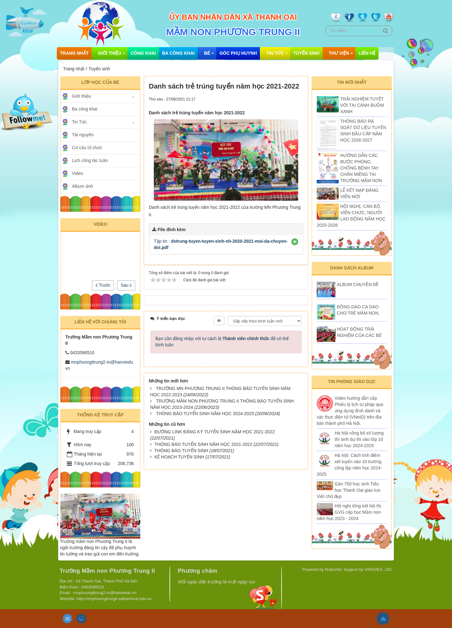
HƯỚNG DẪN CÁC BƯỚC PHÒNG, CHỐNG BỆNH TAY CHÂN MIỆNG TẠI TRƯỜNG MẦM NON (361, 168)
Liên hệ (366, 53)
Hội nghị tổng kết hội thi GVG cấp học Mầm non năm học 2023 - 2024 (349, 512)
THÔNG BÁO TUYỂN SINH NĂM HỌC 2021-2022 (203, 444)
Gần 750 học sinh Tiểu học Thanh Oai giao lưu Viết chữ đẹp (348, 490)
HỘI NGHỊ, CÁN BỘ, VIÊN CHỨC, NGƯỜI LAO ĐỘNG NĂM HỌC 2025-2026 (351, 216)
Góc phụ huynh (238, 53)
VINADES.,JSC (378, 569)
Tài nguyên (83, 134)
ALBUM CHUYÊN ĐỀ (358, 284)
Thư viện (339, 53)
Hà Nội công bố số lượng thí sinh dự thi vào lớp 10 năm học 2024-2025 (359, 439)
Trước (102, 285)
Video (77, 173)
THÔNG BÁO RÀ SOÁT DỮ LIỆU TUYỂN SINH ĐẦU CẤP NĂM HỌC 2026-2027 (363, 131)
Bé (207, 53)
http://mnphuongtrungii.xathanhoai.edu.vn (114, 598)
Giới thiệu (109, 53)
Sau (126, 285)
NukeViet (333, 569)
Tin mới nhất (352, 82)
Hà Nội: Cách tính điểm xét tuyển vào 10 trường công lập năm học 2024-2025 (349, 465)
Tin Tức (275, 53)
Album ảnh (82, 186)
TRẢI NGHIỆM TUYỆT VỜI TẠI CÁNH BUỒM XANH (362, 105)
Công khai (143, 53)
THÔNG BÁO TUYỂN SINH (181, 450)
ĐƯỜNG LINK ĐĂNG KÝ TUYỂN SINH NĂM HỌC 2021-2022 (214, 431)
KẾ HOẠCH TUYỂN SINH (179, 456)
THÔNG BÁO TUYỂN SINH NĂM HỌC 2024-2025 (205, 413)
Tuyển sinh (306, 53)
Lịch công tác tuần (90, 160)
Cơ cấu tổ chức (87, 147)
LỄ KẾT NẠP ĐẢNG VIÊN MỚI (359, 193)
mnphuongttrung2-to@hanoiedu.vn (104, 592)
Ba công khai (178, 53)
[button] (295, 242)
